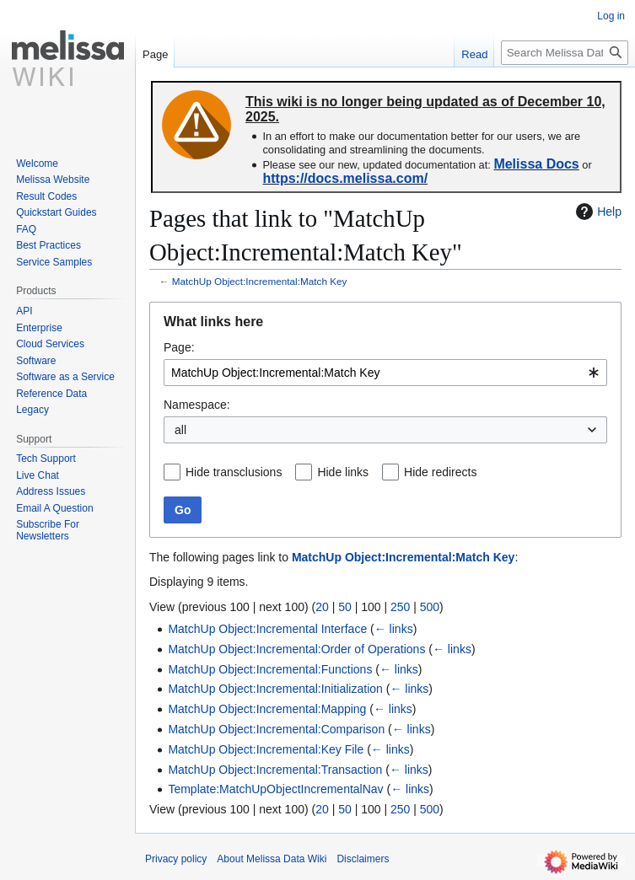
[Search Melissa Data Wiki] (564, 52)
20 (322, 607)
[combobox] (385, 372)
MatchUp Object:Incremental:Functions (270, 669)
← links (393, 629)
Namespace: (197, 404)
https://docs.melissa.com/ (345, 178)
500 (429, 607)
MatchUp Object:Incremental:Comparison (276, 729)
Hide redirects (440, 472)
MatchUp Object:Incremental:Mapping (267, 709)
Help (597, 211)
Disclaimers (362, 859)
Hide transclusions (234, 472)
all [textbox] (180, 430)
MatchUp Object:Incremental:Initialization (275, 688)
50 (345, 607)
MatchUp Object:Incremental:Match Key (259, 281)
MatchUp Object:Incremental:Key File (265, 749)
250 (400, 607)
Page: (179, 347)
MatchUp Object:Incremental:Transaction (275, 769)
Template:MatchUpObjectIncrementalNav (275, 789)
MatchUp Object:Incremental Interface (267, 629)
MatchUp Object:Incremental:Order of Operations (296, 649)
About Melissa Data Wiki (271, 859)
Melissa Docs (535, 164)
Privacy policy (176, 859)
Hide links (343, 472)
